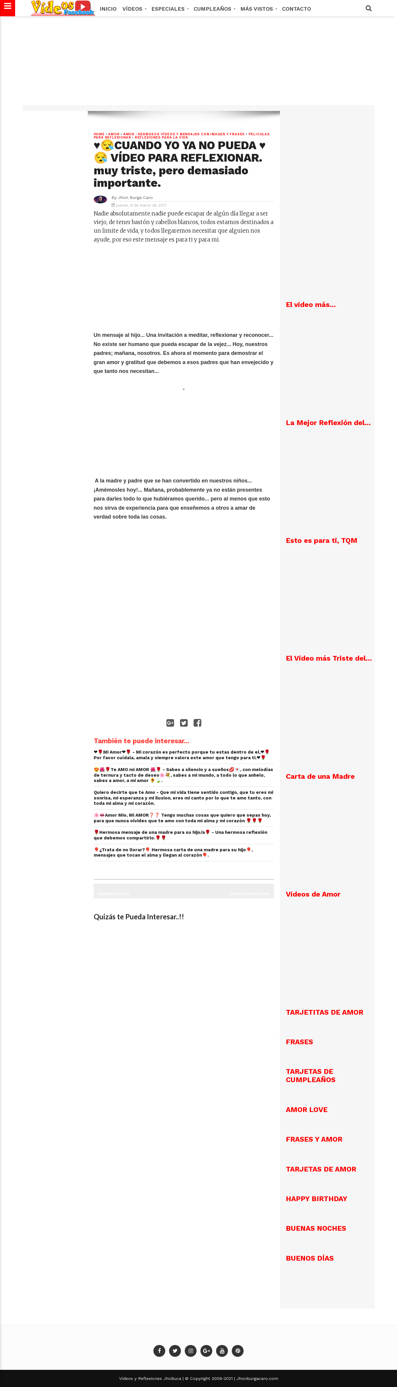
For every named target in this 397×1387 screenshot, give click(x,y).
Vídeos (133, 9)
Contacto (296, 9)
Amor (113, 134)
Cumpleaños (214, 9)
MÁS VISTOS (258, 9)
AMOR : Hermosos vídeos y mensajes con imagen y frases (184, 134)
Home (99, 134)
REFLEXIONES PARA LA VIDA (161, 137)
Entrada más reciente (250, 894)
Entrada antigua (113, 894)
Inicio (108, 9)
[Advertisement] (199, 63)
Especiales (169, 9)
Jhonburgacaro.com (256, 1378)
